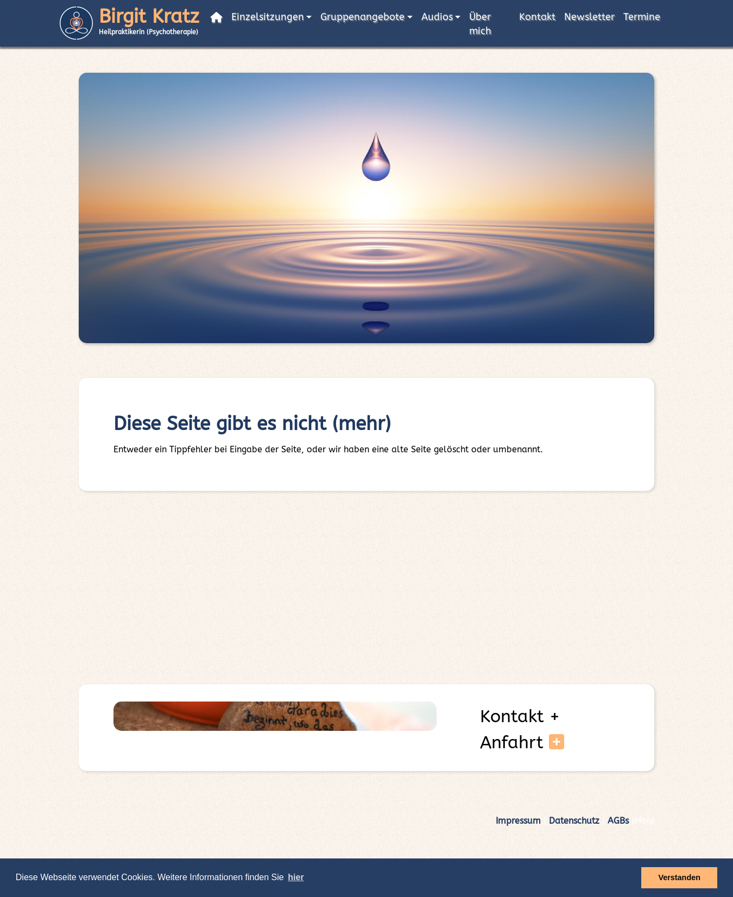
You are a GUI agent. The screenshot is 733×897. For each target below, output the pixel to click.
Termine (641, 17)
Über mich (480, 24)
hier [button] (296, 877)
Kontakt (537, 17)
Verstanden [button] (679, 877)
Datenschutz (574, 821)
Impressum (518, 821)
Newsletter (589, 17)
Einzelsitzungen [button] (267, 17)
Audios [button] (437, 17)
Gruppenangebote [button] (362, 17)
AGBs (618, 821)
